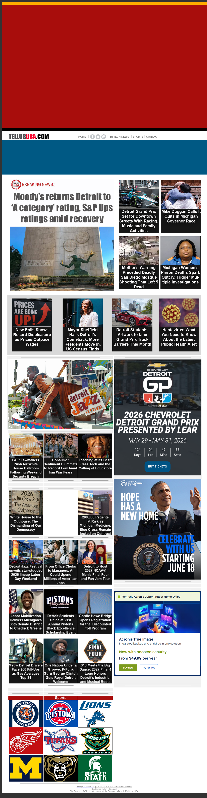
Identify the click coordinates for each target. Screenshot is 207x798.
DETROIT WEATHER (104, 155)
